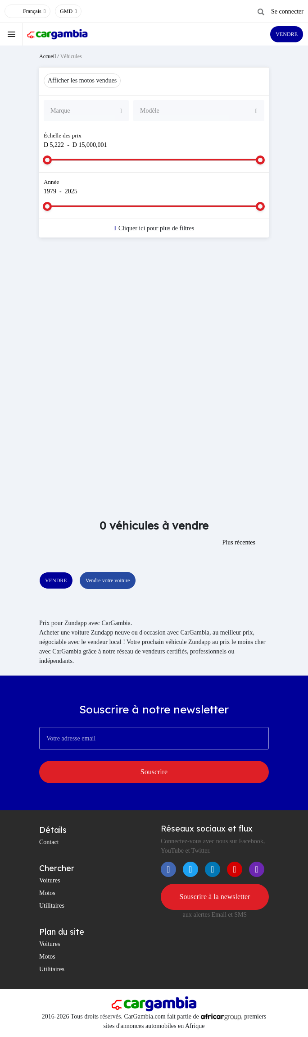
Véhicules (71, 56)
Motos (47, 893)
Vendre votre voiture (108, 580)
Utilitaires (51, 905)
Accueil (47, 56)
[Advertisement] (154, 316)
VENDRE (287, 34)
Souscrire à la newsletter (215, 896)
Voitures (49, 880)
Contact (49, 842)
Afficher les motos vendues (82, 80)
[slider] (47, 159)
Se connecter (287, 11)
